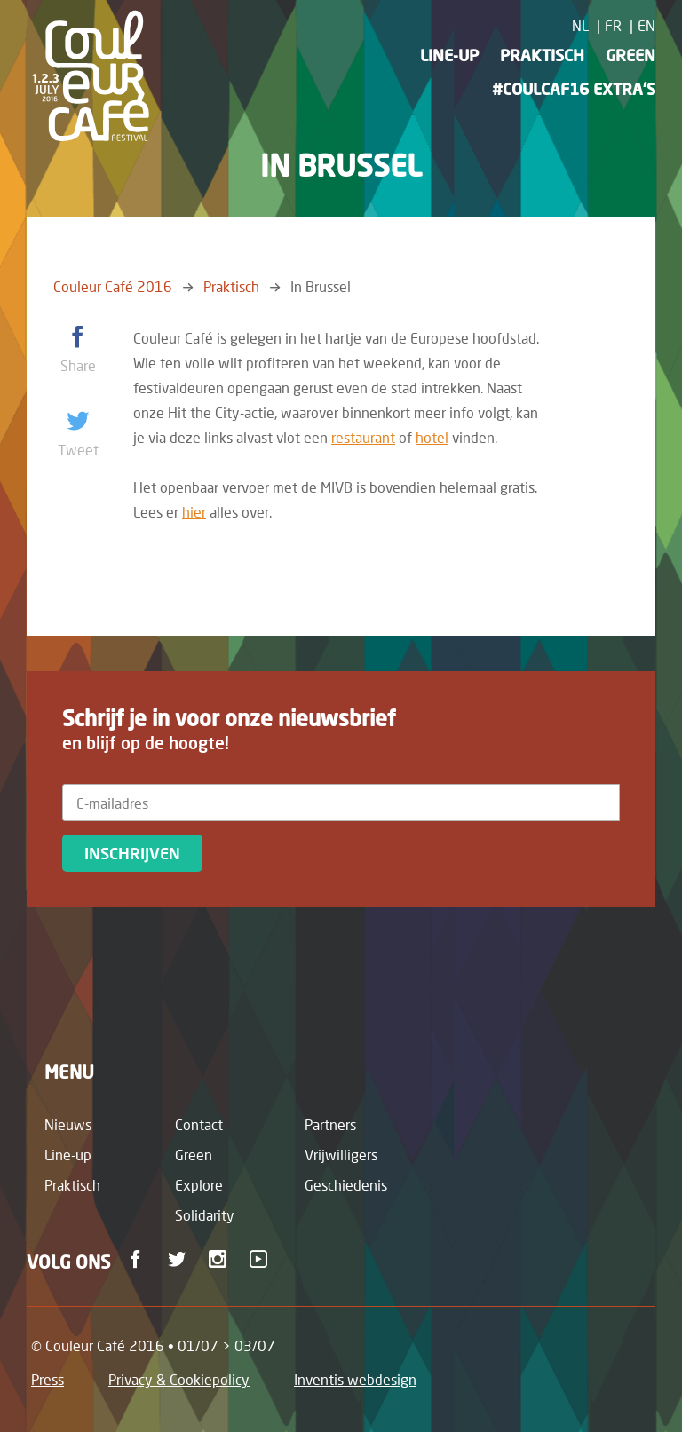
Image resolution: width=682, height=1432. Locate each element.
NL (580, 25)
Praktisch (542, 55)
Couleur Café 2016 (112, 286)
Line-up (449, 55)
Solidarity (204, 1215)
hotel (432, 437)
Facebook (139, 1259)
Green (630, 55)
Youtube (262, 1259)
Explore (199, 1184)
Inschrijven (132, 853)
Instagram (221, 1259)
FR (613, 25)
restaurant (363, 437)
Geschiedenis (346, 1184)
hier (194, 511)
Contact (199, 1124)
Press (47, 1379)
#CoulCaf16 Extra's (573, 89)
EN (646, 25)
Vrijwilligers (341, 1154)
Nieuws (67, 1124)
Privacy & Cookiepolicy (179, 1379)
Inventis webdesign (355, 1379)
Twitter (180, 1259)
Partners (330, 1124)
